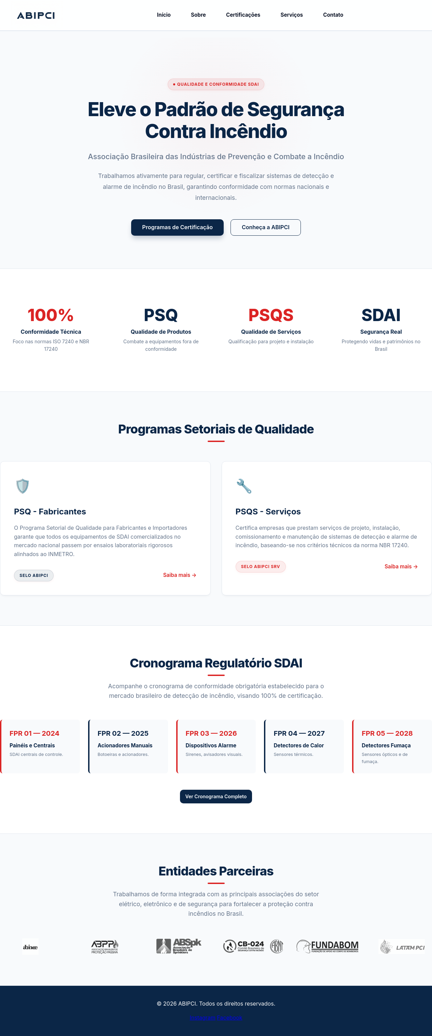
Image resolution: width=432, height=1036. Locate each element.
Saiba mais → (180, 575)
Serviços (292, 15)
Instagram (202, 1017)
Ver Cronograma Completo (216, 796)
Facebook (229, 1017)
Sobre (198, 15)
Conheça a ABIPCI (266, 227)
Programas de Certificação (177, 227)
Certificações (243, 15)
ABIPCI (62, 15)
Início (164, 15)
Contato (333, 15)
